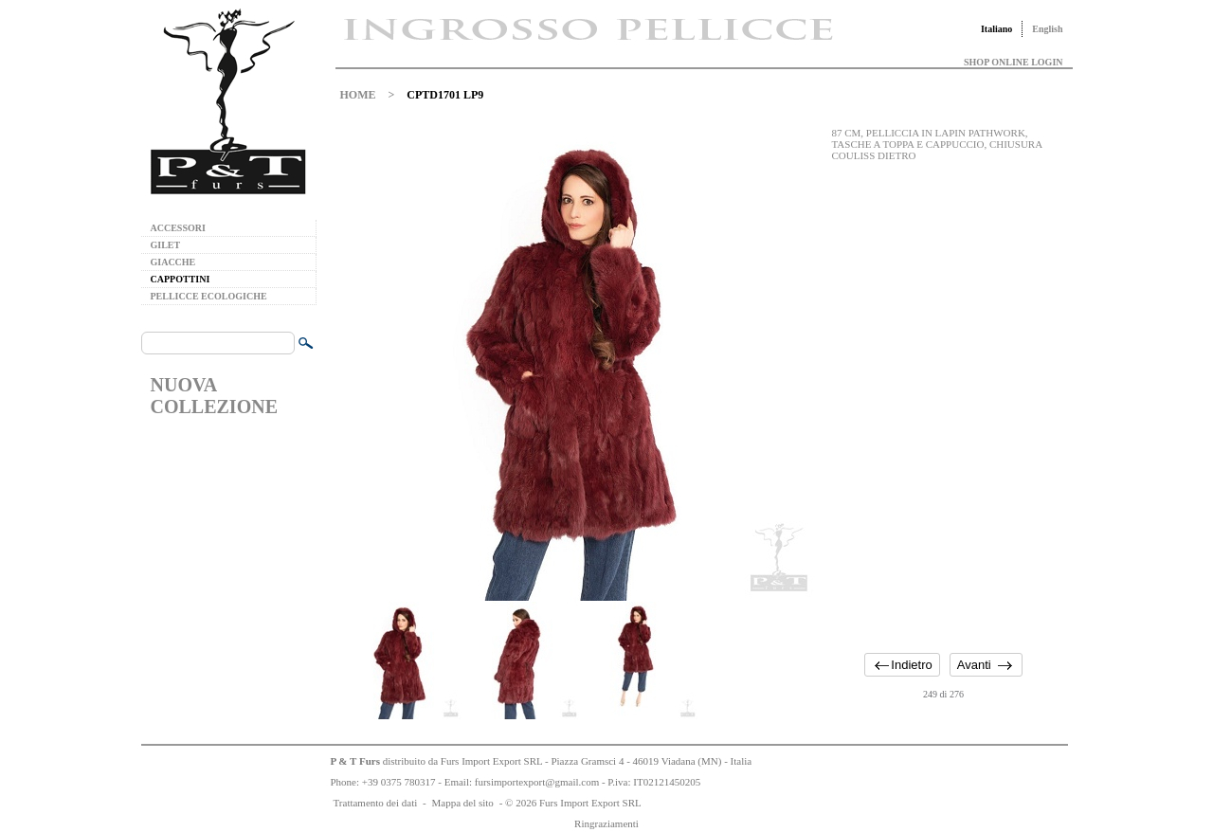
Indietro (911, 665)
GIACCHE (173, 262)
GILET (166, 245)
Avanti (974, 665)
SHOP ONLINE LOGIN (1013, 62)
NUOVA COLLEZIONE (214, 395)
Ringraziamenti (606, 823)
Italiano (996, 29)
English (1047, 29)
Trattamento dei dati (376, 802)
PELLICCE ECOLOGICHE (209, 296)
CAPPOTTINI (180, 279)
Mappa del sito (462, 802)
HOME (358, 94)
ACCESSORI (178, 228)
